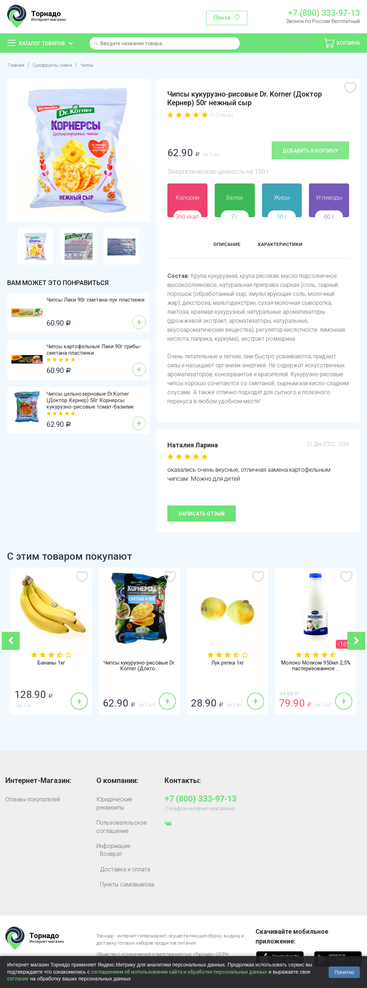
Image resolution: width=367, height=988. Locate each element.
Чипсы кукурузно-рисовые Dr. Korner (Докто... (139, 666)
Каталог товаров (42, 43)
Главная (18, 64)
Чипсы (103, 64)
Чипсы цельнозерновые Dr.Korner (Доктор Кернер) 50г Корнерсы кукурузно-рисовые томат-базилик (90, 400)
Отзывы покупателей (32, 799)
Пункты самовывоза (127, 884)
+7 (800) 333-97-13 (324, 13)
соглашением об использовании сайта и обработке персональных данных (179, 972)
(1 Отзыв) (221, 115)
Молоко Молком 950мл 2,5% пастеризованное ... (316, 666)
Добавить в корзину (310, 150)
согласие (18, 979)
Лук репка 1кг (228, 663)
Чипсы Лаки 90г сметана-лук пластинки (95, 300)
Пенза (222, 17)
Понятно (344, 972)
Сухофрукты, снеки (62, 64)
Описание (220, 245)
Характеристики (284, 245)
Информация (113, 845)
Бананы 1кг (51, 663)
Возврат (111, 853)
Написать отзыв (201, 513)
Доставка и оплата (125, 869)
